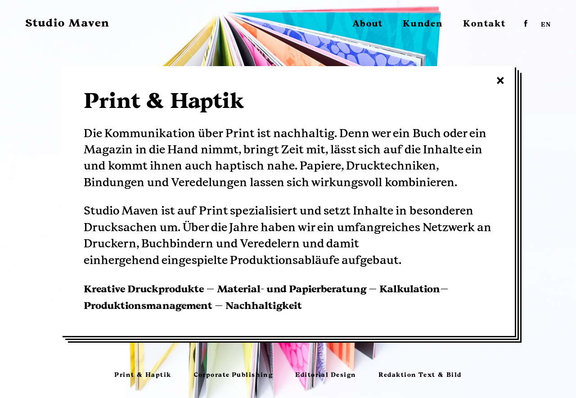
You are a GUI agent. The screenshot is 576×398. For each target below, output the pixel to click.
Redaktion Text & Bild (419, 375)
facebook (525, 23)
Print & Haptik (142, 375)
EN (546, 25)
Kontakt (484, 24)
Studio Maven (67, 23)
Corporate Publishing (233, 375)
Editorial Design (325, 375)
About (367, 24)
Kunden (423, 24)
